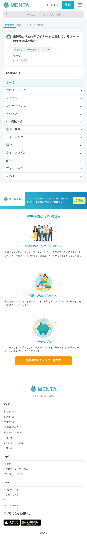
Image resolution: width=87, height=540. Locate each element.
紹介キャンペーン (12, 432)
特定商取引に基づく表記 (15, 469)
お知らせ (7, 438)
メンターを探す (11, 490)
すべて (10, 82)
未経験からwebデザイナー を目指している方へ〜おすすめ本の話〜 (46, 39)
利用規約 (7, 464)
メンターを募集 (11, 495)
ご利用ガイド (10, 422)
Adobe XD (46, 50)
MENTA (44, 533)
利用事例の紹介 (11, 427)
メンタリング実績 (33, 25)
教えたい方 (8, 411)
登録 (68, 5)
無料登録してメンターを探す (43, 360)
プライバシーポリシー (14, 474)
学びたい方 (8, 417)
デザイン (18, 50)
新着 (19, 25)
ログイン (53, 5)
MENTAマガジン (10, 505)
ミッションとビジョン (14, 443)
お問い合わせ (10, 448)
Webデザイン (33, 50)
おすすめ (9, 25)
